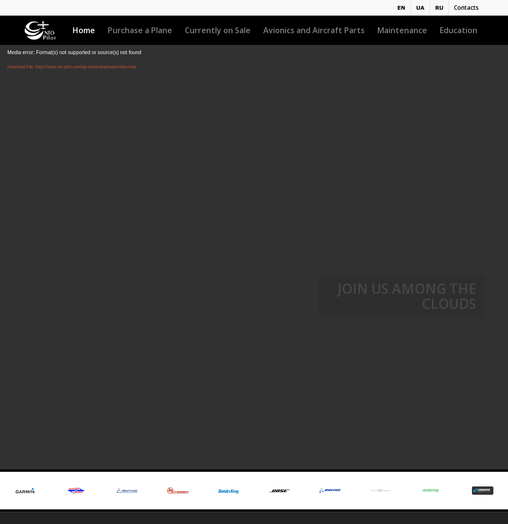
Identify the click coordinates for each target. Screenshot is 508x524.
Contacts (466, 7)
